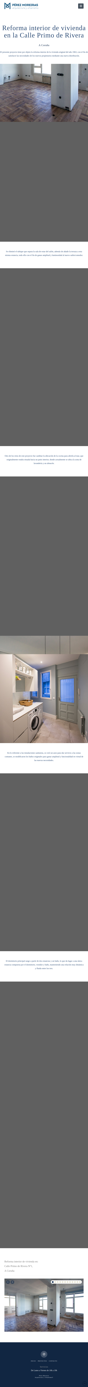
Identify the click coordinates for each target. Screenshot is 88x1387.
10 (75, 1282)
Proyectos (42, 1361)
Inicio (33, 1361)
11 (77, 1282)
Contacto (53, 1361)
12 (80, 1282)
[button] (81, 6)
